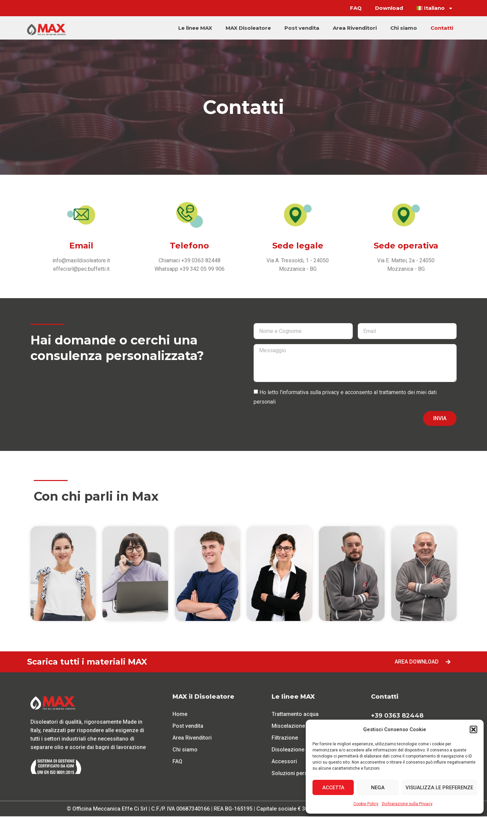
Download (389, 8)
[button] (473, 729)
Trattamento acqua (295, 715)
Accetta (333, 788)
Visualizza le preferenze (439, 788)
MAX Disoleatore (248, 28)
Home (179, 715)
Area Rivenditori (355, 28)
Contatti (442, 28)
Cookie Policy (365, 803)
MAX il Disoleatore (203, 697)
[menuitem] (435, 8)
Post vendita (301, 28)
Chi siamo (403, 28)
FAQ (356, 8)
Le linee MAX (195, 28)
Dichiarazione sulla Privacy (407, 803)
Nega (378, 788)
